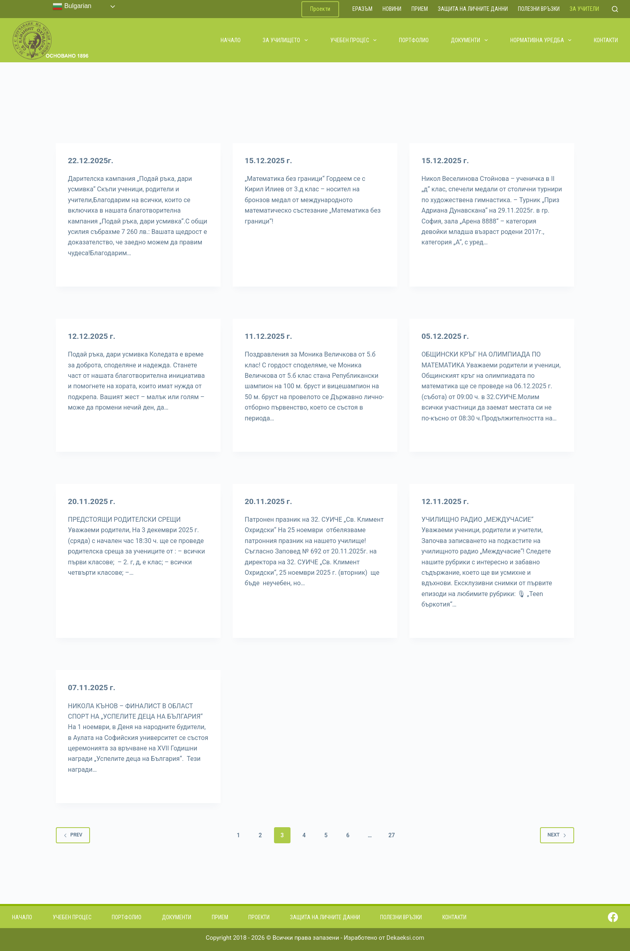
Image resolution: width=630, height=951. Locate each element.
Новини (391, 9)
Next (557, 835)
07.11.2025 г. (92, 687)
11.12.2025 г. (269, 336)
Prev (72, 835)
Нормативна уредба (541, 40)
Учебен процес (354, 40)
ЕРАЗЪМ (362, 9)
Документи (470, 40)
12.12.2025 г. (92, 336)
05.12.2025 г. (446, 336)
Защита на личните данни (473, 9)
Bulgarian (72, 6)
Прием (419, 9)
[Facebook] (613, 917)
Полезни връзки (539, 9)
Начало (231, 40)
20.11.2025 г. (92, 501)
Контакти (606, 40)
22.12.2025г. (91, 160)
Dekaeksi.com (405, 937)
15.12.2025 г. (269, 160)
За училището (286, 40)
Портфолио (414, 40)
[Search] (615, 9)
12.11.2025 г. (446, 501)
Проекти (320, 9)
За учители (584, 9)
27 (392, 835)
